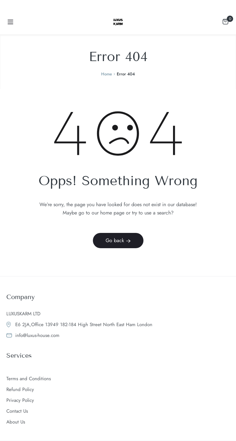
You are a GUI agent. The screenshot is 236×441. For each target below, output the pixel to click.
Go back (118, 240)
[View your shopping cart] (225, 21)
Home (106, 74)
